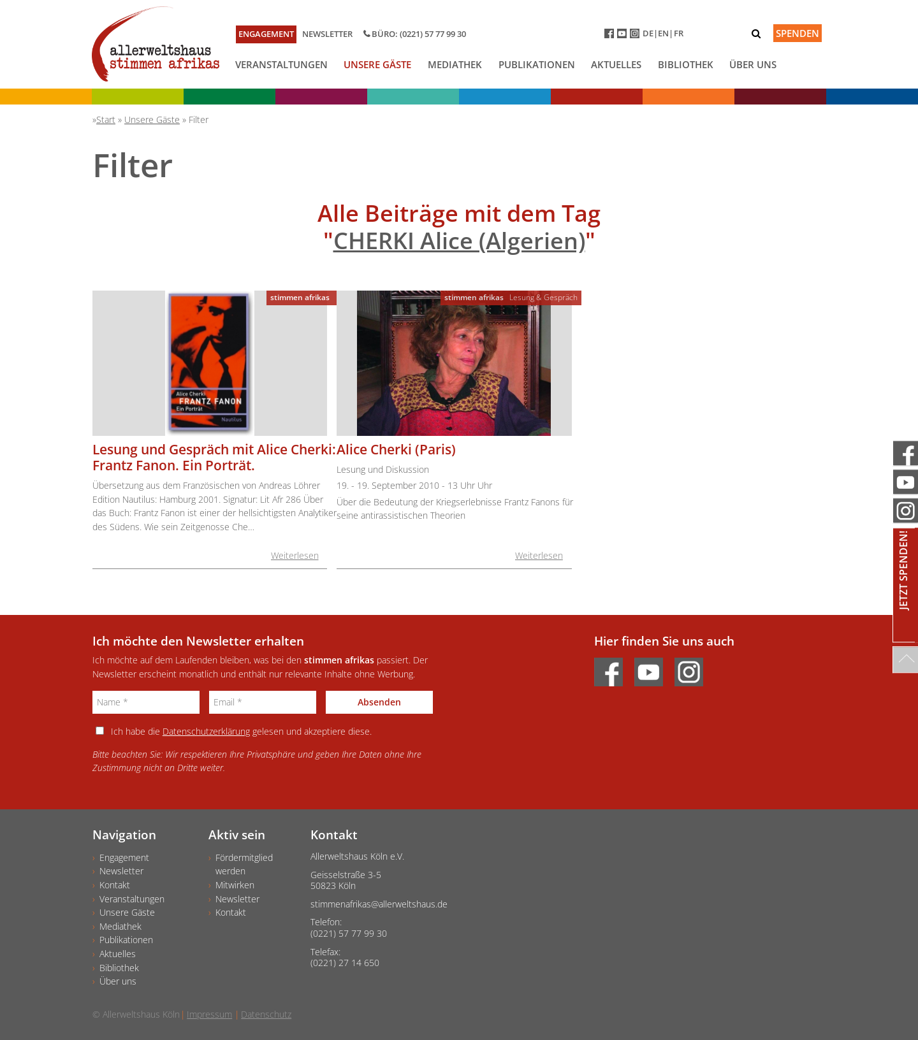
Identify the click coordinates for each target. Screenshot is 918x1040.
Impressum (209, 1014)
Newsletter (327, 34)
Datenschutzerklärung (206, 731)
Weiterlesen (295, 555)
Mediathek (455, 64)
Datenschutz (266, 1014)
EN (663, 33)
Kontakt (114, 885)
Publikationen (537, 64)
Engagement (266, 34)
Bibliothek (685, 64)
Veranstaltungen (281, 64)
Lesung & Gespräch (543, 297)
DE (648, 33)
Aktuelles (616, 64)
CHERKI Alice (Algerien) (459, 240)
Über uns (752, 64)
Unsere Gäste (377, 64)
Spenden (797, 33)
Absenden (379, 702)
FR (678, 33)
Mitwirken (234, 885)
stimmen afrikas (300, 297)
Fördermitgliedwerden (244, 864)
